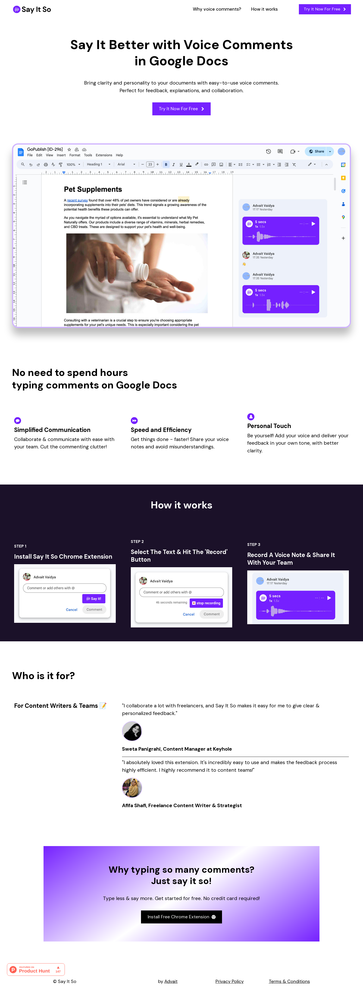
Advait (171, 981)
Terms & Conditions (289, 981)
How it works (264, 9)
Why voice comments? (217, 9)
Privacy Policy (230, 981)
